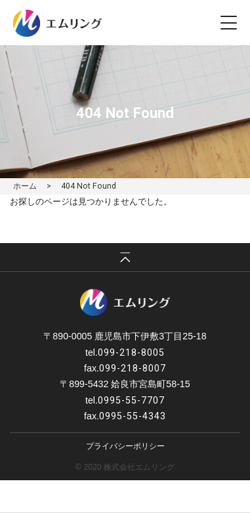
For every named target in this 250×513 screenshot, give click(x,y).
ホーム (25, 186)
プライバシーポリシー (125, 446)
